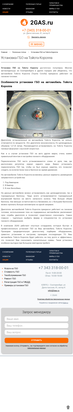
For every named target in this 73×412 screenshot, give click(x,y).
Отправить (36, 340)
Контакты (53, 12)
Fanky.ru (65, 303)
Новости (6, 9)
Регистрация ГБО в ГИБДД (17, 282)
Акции (5, 12)
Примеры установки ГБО (16, 285)
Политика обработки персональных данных (53, 299)
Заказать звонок (38, 37)
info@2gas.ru (53, 290)
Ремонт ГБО (10, 278)
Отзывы (29, 12)
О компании (7, 4)
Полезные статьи (33, 4)
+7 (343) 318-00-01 (36, 30)
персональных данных (37, 348)
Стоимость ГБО (11, 272)
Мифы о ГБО (54, 9)
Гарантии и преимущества (56, 4)
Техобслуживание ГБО (15, 275)
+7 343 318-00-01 (54, 267)
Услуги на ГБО (11, 268)
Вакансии (30, 9)
